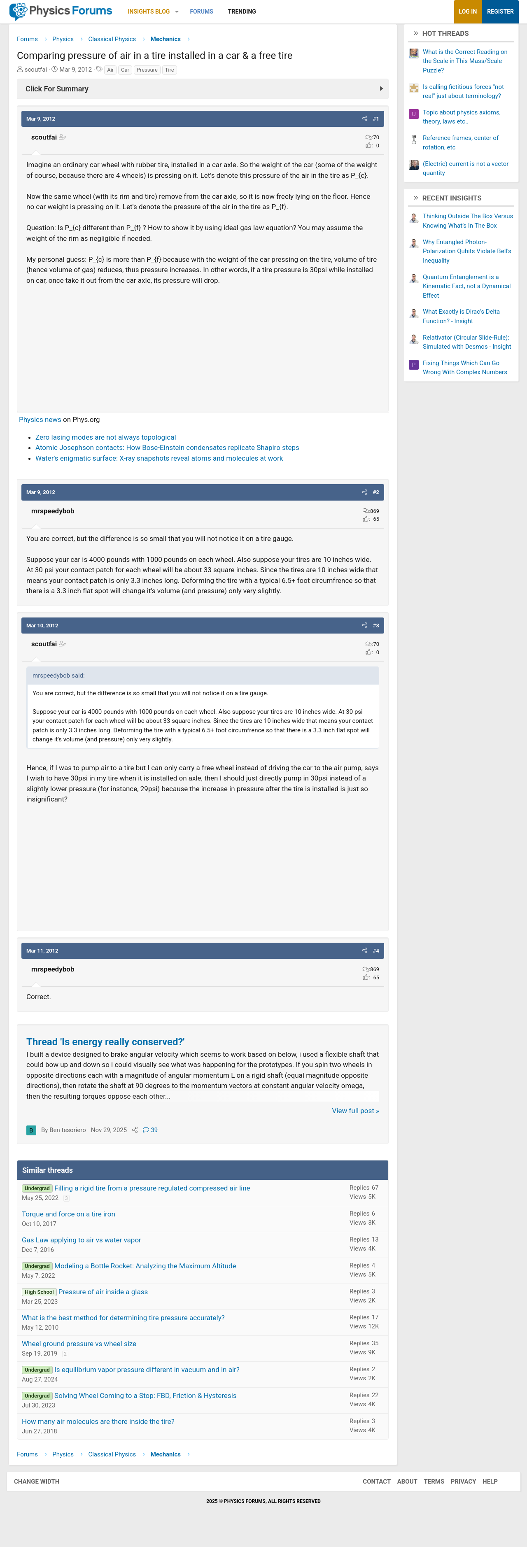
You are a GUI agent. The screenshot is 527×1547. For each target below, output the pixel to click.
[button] (183, 11)
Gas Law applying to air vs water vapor (87, 1253)
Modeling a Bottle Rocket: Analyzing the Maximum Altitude (152, 1279)
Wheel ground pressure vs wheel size (85, 1357)
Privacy (455, 1495)
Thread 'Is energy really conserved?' (112, 1055)
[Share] (141, 1143)
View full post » (349, 1124)
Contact (368, 1495)
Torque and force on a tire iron (74, 1227)
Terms (425, 1495)
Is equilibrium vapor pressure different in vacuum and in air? (153, 1383)
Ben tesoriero (74, 1143)
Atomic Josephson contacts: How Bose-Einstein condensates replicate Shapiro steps (173, 461)
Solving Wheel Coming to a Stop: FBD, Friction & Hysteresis (152, 1409)
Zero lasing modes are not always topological (112, 451)
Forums (207, 11)
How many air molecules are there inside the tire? (104, 1435)
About (399, 1495)
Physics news (46, 433)
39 (156, 1143)
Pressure (153, 73)
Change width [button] (45, 1495)
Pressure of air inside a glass (109, 1305)
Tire (175, 73)
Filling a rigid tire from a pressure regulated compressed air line (159, 1202)
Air (116, 73)
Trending (248, 11)
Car (131, 73)
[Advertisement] (203, 358)
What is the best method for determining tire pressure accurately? (129, 1331)
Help (482, 1495)
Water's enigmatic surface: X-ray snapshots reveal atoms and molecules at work (165, 472)
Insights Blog (155, 11)
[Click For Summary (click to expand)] (202, 92)
